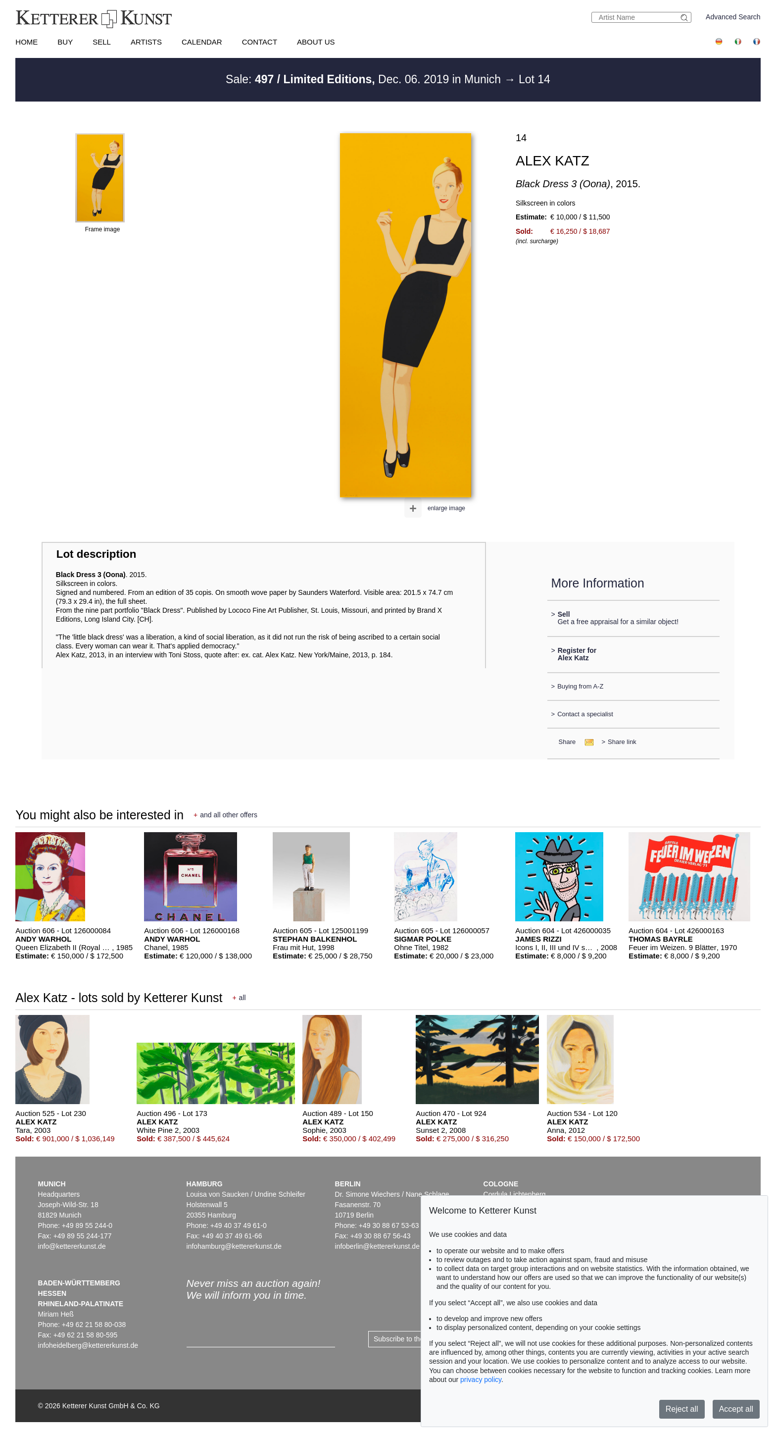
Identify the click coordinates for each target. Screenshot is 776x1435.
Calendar (202, 42)
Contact (259, 42)
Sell (102, 42)
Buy (65, 42)
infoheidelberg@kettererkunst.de (88, 1345)
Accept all (736, 1409)
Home (26, 42)
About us (316, 42)
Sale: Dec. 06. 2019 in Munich (365, 79)
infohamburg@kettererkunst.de (234, 1246)
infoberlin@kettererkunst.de (377, 1246)
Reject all (682, 1409)
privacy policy (480, 1379)
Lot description (96, 554)
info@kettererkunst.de (72, 1246)
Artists (146, 42)
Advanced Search (733, 17)
